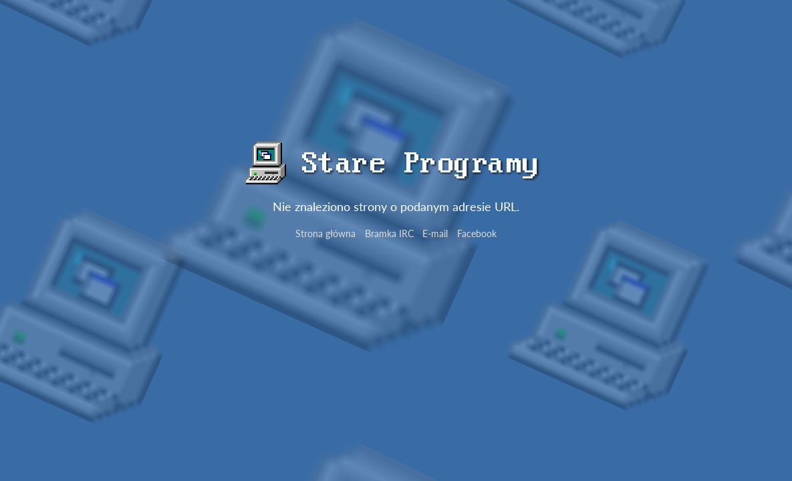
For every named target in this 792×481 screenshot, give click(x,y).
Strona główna (325, 233)
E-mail (435, 233)
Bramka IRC (389, 233)
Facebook (477, 233)
